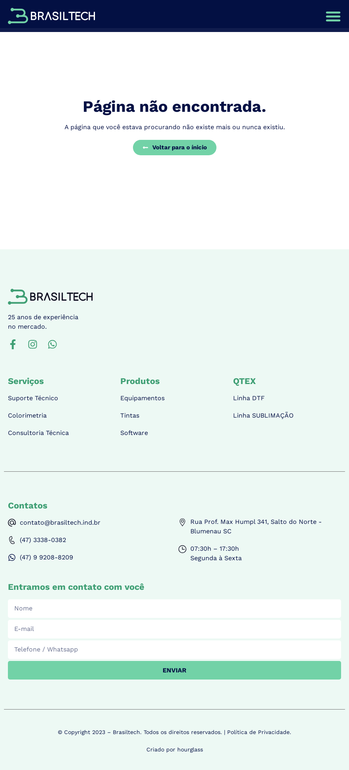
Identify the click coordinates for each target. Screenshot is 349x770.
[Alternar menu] (333, 16)
